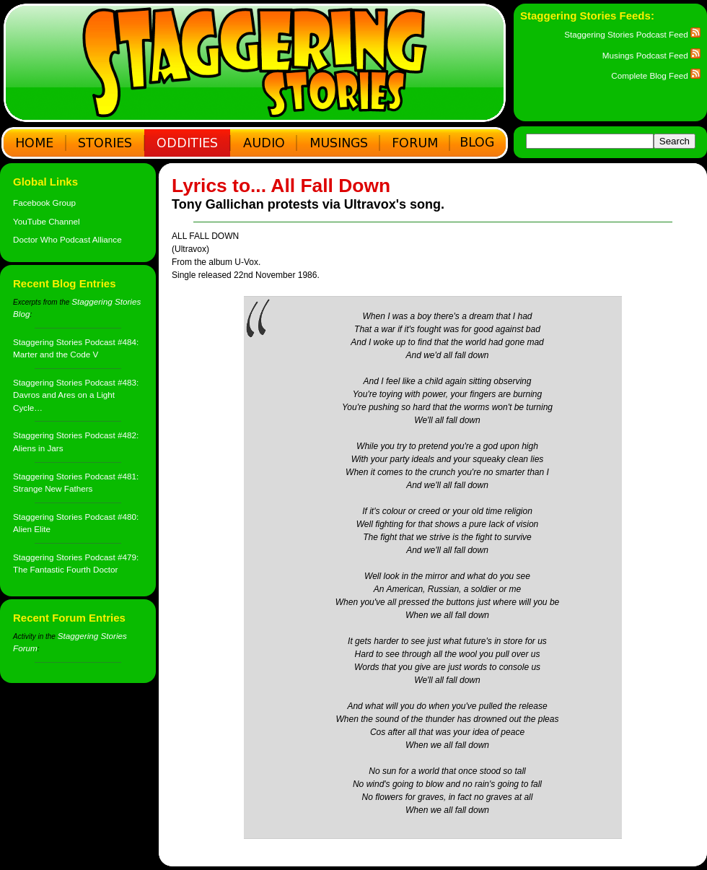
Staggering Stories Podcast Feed (632, 34)
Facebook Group (44, 202)
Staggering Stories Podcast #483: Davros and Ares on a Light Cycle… (76, 395)
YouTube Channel (46, 221)
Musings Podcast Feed (651, 55)
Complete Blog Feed (656, 75)
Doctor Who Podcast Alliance (67, 239)
